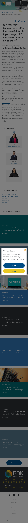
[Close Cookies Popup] (24, 249)
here (20, 260)
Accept (14, 265)
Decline (14, 271)
